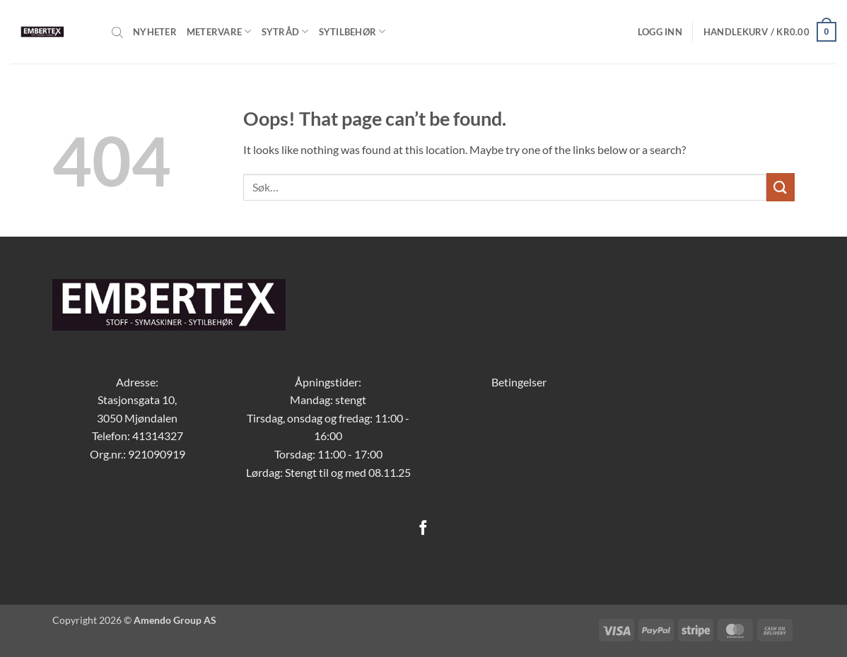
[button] (660, 32)
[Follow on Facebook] (423, 529)
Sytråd (285, 31)
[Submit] (780, 187)
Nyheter (155, 31)
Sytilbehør (352, 31)
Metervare (219, 31)
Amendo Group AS (175, 620)
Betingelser (519, 382)
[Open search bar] (117, 31)
